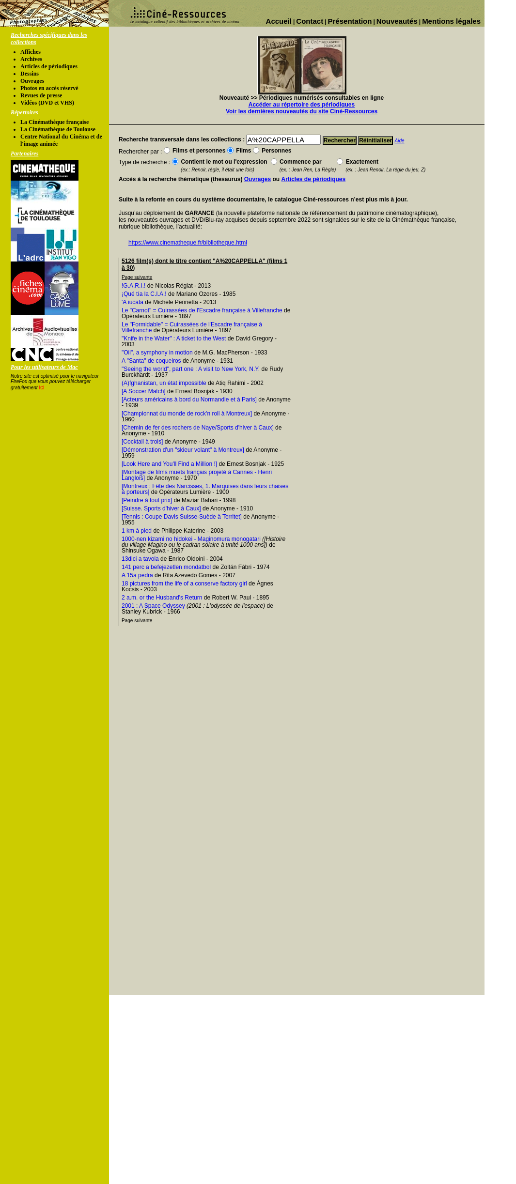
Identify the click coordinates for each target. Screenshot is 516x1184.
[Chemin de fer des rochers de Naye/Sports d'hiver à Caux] (198, 427)
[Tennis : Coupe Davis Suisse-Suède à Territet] (182, 516)
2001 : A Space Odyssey (153, 605)
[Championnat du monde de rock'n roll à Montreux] (187, 413)
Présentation (350, 21)
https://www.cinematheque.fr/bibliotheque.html (187, 242)
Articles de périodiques (49, 66)
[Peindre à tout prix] (147, 500)
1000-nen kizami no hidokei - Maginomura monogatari (191, 539)
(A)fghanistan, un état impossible (164, 383)
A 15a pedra (137, 575)
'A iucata (132, 302)
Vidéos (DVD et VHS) (47, 102)
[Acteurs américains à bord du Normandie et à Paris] (189, 399)
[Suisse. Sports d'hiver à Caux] (161, 508)
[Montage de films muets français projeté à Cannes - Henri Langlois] (197, 475)
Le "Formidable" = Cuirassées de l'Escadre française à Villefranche (192, 327)
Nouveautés (397, 21)
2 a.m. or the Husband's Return (162, 597)
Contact (309, 21)
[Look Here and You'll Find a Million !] (169, 464)
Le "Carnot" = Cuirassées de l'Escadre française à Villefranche (202, 310)
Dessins (29, 73)
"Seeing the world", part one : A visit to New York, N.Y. (191, 369)
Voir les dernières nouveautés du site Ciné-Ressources (301, 111)
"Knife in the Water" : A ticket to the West (174, 338)
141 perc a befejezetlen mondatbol (166, 567)
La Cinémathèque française (54, 122)
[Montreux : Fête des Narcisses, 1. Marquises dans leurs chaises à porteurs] (205, 489)
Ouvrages (32, 80)
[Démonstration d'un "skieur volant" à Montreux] (183, 449)
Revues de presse (41, 95)
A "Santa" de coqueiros (151, 360)
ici (41, 387)
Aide (400, 140)
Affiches (30, 51)
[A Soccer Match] (144, 391)
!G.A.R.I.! (133, 285)
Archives (31, 59)
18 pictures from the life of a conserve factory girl (184, 583)
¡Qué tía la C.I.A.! (144, 294)
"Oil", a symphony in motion (157, 352)
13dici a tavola (140, 558)
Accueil (279, 21)
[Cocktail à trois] (142, 441)
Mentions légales (451, 21)
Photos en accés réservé (49, 88)
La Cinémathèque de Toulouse (57, 129)
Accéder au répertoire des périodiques (302, 104)
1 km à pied (137, 530)
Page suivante (137, 277)
